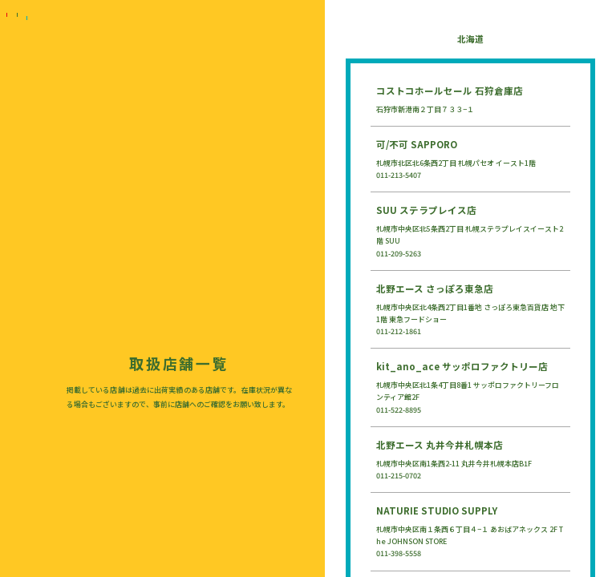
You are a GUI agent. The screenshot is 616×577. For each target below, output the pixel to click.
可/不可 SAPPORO (416, 144)
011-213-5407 (398, 175)
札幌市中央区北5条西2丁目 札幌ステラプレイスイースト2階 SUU (469, 235)
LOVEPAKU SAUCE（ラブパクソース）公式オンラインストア (17, 437)
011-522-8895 (398, 410)
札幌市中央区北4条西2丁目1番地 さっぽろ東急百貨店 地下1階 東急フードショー (470, 313)
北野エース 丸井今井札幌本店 (439, 444)
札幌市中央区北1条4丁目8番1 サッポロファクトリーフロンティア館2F (467, 391)
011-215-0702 (398, 475)
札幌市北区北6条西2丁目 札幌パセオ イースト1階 (456, 163)
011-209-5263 (398, 253)
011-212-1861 (398, 331)
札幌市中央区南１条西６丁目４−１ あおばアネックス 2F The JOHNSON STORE (469, 535)
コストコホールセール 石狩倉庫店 (449, 90)
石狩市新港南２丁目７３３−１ (425, 109)
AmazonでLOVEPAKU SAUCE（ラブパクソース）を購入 (17, 461)
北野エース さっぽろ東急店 (434, 288)
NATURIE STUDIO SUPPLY (436, 510)
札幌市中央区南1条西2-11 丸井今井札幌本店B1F (454, 463)
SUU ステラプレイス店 (426, 210)
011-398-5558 (398, 553)
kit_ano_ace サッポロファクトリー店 (462, 366)
